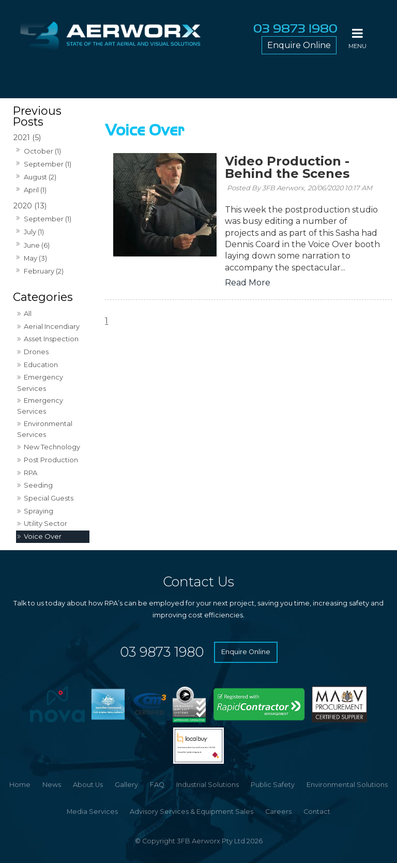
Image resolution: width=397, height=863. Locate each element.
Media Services (92, 811)
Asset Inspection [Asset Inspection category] (51, 339)
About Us (88, 785)
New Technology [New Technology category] (52, 447)
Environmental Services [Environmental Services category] (44, 428)
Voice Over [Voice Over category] (43, 536)
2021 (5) (27, 137)
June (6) (37, 245)
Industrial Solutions (207, 785)
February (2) (44, 271)
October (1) (42, 151)
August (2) (40, 177)
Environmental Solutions (347, 785)
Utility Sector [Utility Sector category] (45, 523)
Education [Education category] (41, 364)
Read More (247, 282)
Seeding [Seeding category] (38, 485)
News (51, 785)
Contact (316, 811)
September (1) (47, 164)
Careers (278, 811)
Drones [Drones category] (36, 351)
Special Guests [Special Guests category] (48, 498)
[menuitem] (20, 785)
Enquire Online (299, 45)
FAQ (157, 785)
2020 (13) (30, 205)
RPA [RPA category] (30, 472)
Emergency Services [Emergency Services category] (40, 382)
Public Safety (273, 785)
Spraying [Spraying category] (38, 511)
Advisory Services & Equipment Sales (191, 811)
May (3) (35, 258)
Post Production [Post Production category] (51, 460)
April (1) (35, 190)
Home (19, 785)
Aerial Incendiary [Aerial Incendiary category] (52, 326)
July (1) (34, 232)
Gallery (126, 785)
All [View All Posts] (28, 313)
